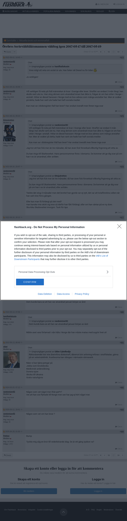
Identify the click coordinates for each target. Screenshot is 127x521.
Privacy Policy (82, 294)
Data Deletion (45, 294)
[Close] (120, 227)
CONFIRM (31, 282)
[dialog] (63, 260)
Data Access (63, 294)
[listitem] (64, 272)
